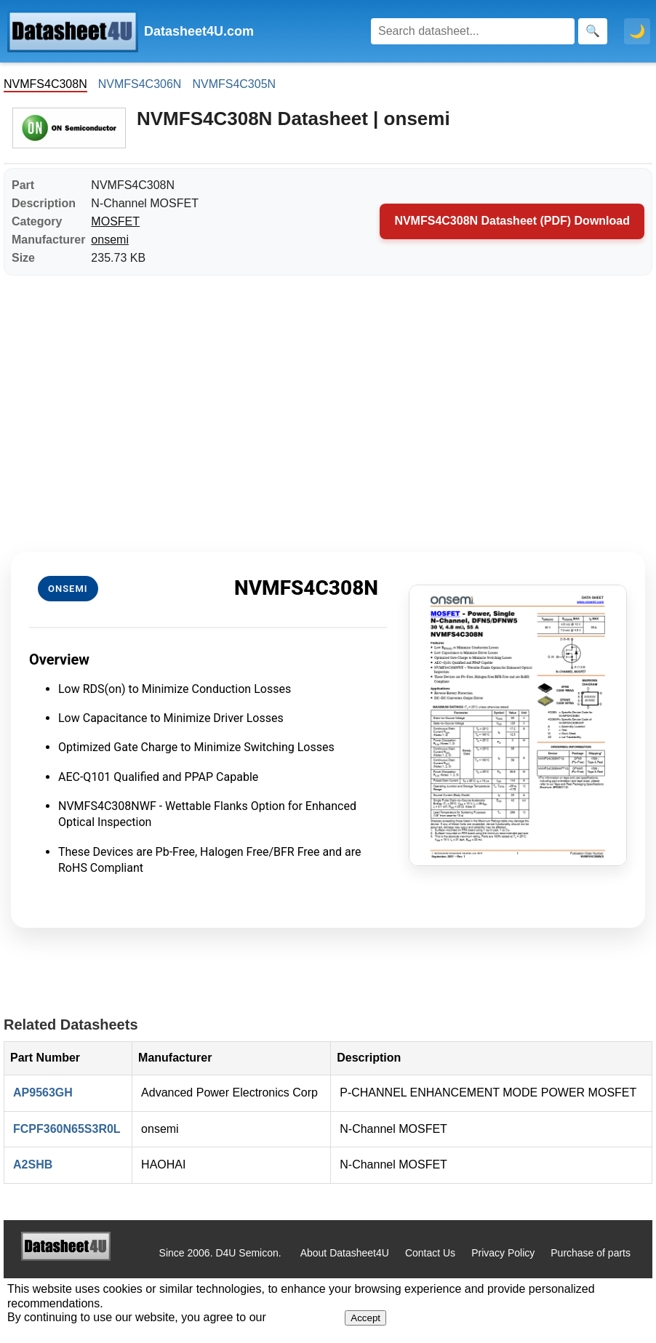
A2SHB (32, 1164)
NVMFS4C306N (140, 84)
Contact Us (430, 1253)
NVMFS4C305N (234, 84)
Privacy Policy (503, 1253)
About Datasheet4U (344, 1253)
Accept (365, 1317)
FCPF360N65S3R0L (67, 1129)
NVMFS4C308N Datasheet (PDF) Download (512, 221)
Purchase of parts (591, 1253)
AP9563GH (43, 1092)
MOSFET (115, 221)
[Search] (473, 31)
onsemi (110, 239)
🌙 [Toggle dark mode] (637, 31)
